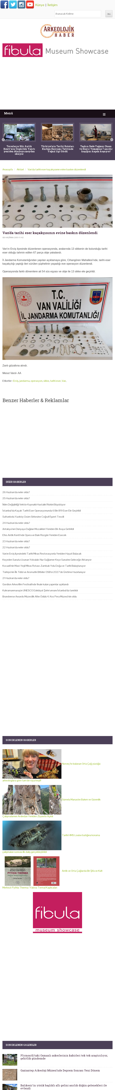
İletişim (53, 5)
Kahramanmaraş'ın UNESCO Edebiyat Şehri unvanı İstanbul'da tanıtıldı (40, 590)
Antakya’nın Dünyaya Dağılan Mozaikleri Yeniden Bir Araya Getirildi (38, 529)
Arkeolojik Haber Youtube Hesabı (30, 4)
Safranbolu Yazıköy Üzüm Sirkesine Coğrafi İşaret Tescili (33, 516)
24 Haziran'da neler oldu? (16, 523)
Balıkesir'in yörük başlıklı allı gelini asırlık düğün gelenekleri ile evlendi (63, 1087)
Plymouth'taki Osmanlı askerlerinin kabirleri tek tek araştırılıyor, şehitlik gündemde (64, 1057)
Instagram (21, 4)
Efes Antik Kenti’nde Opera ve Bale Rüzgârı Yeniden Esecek (34, 535)
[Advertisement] (57, 85)
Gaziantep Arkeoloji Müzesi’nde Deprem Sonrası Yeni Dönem (60, 1070)
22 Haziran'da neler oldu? (16, 547)
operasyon (36, 381)
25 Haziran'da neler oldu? (16, 498)
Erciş (15, 381)
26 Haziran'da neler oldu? (16, 492)
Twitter (13, 4)
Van (64, 381)
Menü (8, 113)
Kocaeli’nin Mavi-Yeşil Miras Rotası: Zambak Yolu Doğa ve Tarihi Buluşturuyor (44, 566)
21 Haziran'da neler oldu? (15, 578)
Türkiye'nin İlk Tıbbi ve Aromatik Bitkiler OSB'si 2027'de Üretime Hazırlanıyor (44, 572)
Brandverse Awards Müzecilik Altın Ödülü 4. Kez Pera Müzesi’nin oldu (39, 596)
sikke (46, 381)
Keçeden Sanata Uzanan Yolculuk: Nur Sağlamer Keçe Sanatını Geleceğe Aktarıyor (47, 559)
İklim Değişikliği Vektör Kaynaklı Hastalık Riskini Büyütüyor (34, 504)
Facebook (4, 4)
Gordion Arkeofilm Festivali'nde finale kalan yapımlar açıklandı (35, 584)
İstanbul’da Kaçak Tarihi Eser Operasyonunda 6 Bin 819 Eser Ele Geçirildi (41, 510)
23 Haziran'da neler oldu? (16, 541)
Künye (39, 5)
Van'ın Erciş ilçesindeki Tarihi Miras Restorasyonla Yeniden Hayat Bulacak (41, 553)
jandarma (24, 381)
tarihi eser (55, 381)
